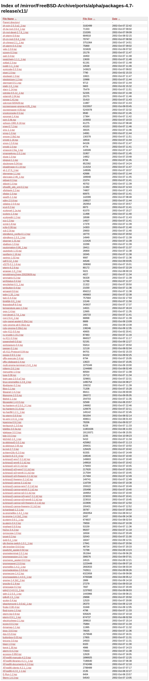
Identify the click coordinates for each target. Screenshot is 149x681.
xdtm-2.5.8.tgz (10, 200)
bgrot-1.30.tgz (10, 647)
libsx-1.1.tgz (9, 388)
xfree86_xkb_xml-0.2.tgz (15, 187)
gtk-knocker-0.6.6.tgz (13, 546)
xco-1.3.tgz (8, 220)
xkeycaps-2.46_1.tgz (13, 177)
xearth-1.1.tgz (10, 197)
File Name (8, 19)
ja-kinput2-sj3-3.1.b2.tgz (15, 466)
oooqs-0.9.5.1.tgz (12, 355)
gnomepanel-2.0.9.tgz (14, 563)
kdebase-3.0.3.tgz (12, 432)
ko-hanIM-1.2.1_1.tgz (14, 412)
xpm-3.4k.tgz (9, 120)
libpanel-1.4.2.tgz (12, 392)
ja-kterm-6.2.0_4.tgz (13, 456)
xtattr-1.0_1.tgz (10, 86)
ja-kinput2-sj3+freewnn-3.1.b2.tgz (20, 476)
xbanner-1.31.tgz (11, 241)
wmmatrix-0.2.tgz (12, 278)
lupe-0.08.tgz (9, 375)
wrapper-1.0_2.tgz (12, 271)
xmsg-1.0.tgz (9, 133)
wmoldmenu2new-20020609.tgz (19, 274)
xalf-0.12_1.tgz (10, 261)
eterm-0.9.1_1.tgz (12, 617)
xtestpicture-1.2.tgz (12, 79)
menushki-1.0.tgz (12, 372)
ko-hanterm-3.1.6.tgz (13, 409)
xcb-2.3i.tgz (9, 230)
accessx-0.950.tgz (12, 654)
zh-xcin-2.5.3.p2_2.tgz (14, 25)
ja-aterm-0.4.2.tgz (12, 523)
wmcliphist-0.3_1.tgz (13, 284)
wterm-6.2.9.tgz (11, 267)
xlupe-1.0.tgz (9, 157)
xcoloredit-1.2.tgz (12, 217)
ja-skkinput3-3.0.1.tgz (14, 442)
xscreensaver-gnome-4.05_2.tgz (19, 106)
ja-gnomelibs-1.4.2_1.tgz (15, 513)
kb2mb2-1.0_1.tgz (12, 439)
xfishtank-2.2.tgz (11, 190)
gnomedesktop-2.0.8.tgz (15, 570)
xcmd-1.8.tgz (9, 224)
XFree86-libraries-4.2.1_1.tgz (18, 661)
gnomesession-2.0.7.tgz (15, 556)
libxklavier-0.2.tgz (12, 385)
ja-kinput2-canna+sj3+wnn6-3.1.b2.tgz (22, 499)
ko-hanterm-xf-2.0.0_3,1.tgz (17, 405)
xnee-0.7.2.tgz (10, 126)
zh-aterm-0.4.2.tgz (12, 46)
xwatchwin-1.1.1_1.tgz (14, 59)
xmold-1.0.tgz (10, 147)
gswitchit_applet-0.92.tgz (15, 550)
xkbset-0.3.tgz (10, 180)
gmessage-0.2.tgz (12, 587)
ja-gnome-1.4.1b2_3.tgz (15, 516)
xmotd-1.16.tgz (10, 140)
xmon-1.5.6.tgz (10, 143)
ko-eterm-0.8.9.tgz (12, 415)
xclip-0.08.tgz (9, 227)
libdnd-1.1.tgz (10, 399)
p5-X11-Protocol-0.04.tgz (16, 352)
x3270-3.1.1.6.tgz (12, 264)
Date (114, 19)
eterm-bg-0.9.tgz (11, 614)
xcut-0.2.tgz (9, 207)
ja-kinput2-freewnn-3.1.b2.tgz (18, 479)
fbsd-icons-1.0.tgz (12, 610)
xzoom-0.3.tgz (10, 52)
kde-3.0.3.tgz (9, 436)
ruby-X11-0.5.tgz (11, 331)
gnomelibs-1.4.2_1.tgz (14, 567)
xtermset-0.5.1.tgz (12, 83)
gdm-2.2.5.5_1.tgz (12, 594)
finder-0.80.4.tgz (11, 607)
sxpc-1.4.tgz (9, 311)
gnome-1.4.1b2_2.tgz (14, 580)
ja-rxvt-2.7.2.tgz (11, 449)
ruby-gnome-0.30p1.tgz (15, 328)
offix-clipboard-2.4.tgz (14, 362)
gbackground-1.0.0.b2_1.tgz (17, 604)
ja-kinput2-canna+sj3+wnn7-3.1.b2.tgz (22, 496)
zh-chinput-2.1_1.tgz (13, 42)
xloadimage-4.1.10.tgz (14, 167)
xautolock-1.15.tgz (12, 251)
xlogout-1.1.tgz (10, 160)
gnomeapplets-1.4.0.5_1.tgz (17, 577)
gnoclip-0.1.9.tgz (11, 583)
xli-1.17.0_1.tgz (11, 170)
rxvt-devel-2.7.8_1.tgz (14, 315)
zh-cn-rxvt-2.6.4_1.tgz (14, 39)
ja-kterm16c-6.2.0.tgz (14, 452)
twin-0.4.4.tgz (10, 298)
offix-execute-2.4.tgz (13, 358)
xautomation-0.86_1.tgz (15, 247)
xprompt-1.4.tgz (11, 116)
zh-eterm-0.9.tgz (11, 35)
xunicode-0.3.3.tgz (12, 69)
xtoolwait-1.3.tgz (11, 76)
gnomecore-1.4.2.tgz (13, 573)
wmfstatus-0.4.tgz (12, 281)
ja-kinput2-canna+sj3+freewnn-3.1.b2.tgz (24, 503)
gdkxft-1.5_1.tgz (11, 597)
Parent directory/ (11, 22)
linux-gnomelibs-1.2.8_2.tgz (17, 382)
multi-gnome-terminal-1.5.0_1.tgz (20, 365)
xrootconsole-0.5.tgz (13, 113)
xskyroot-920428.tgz (13, 103)
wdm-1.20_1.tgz (11, 294)
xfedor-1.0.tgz (10, 194)
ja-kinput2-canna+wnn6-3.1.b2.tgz (20, 489)
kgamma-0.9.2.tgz (12, 422)
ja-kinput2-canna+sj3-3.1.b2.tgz (19, 493)
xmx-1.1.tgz (9, 130)
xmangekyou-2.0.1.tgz (14, 153)
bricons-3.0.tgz (10, 641)
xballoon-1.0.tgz (11, 244)
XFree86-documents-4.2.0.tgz (18, 664)
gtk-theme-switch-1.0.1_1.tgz (18, 543)
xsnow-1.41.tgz (10, 99)
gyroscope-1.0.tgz (12, 533)
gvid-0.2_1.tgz (10, 540)
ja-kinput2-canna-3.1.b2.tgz (17, 483)
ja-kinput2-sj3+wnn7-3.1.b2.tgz (18, 469)
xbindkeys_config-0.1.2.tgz (16, 234)
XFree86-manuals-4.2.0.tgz (17, 657)
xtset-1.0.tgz (9, 72)
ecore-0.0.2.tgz (10, 624)
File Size (87, 19)
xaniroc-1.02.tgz (11, 257)
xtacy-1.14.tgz (10, 89)
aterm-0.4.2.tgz (10, 651)
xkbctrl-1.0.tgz (10, 183)
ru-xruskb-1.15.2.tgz (13, 335)
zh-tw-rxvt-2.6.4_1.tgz (14, 29)
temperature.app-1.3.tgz (15, 308)
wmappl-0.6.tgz (11, 291)
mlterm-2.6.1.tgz (11, 368)
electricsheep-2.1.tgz (13, 620)
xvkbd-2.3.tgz (10, 62)
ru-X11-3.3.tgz (10, 338)
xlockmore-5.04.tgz (12, 163)
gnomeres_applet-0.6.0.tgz (16, 560)
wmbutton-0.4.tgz (12, 288)
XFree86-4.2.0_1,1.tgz (14, 671)
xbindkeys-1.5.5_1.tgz (14, 237)
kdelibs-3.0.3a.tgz (12, 429)
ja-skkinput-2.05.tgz (13, 446)
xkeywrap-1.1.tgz (11, 173)
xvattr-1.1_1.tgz (11, 66)
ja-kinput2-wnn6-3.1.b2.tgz (16, 462)
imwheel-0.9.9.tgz (12, 526)
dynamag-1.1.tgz (11, 627)
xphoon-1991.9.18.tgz (14, 123)
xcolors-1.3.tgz (10, 214)
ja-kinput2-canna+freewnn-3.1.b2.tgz (22, 506)
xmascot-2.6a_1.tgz (13, 150)
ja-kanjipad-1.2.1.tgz (13, 510)
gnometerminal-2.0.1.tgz (15, 553)
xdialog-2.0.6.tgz (11, 204)
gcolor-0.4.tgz (10, 600)
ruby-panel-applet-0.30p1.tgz (18, 321)
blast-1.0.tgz (9, 644)
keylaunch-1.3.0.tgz (13, 425)
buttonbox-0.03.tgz (12, 637)
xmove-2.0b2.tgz (11, 136)
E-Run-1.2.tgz (10, 674)
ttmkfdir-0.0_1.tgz (12, 301)
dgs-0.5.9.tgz (9, 634)
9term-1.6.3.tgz (10, 678)
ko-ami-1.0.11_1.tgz (13, 419)
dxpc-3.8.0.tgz (10, 631)
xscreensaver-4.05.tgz (14, 110)
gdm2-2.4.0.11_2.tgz (13, 590)
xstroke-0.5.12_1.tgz (13, 93)
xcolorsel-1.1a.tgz (12, 210)
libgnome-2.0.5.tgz (12, 395)
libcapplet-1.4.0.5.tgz (13, 402)
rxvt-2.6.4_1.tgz (11, 318)
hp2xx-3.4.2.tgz (11, 530)
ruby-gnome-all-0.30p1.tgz (16, 325)
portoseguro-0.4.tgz (13, 345)
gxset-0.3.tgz (9, 536)
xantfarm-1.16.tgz (12, 254)
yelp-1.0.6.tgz (10, 49)
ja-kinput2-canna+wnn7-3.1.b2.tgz (20, 486)
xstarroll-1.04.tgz (11, 96)
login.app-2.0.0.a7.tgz (14, 378)
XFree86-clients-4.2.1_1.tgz (17, 668)
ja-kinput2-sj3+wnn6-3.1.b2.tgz (18, 473)
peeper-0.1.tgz (10, 348)
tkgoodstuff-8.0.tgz (12, 304)
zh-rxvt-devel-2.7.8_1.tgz (15, 32)
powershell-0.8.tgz (12, 341)
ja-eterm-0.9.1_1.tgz (13, 520)
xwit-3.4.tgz (9, 56)
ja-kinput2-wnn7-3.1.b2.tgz (16, 459)
